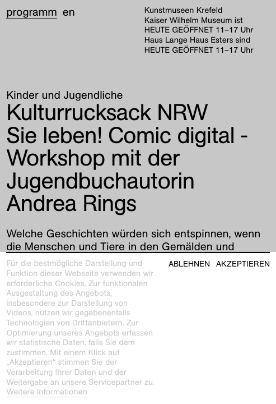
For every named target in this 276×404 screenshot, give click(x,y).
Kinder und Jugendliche (64, 95)
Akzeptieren (243, 264)
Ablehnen (189, 264)
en (69, 12)
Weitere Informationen (46, 392)
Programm (31, 12)
